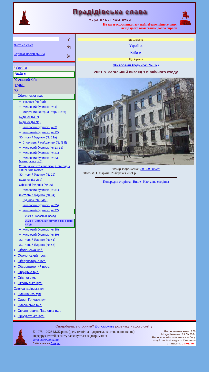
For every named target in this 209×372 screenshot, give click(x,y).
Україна (21, 68)
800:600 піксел (150, 169)
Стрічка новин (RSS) (29, 54)
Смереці (56, 368)
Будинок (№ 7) (29, 120)
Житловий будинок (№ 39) (41, 250)
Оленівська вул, (30, 316)
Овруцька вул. (28, 292)
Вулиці (20, 85)
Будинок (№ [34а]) (35, 212)
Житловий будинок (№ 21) (41, 160)
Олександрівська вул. (30, 310)
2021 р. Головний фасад (40, 229)
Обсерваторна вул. (32, 279)
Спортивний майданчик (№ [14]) (45, 148)
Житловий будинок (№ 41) (37, 255)
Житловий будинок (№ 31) (41, 201)
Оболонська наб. (30, 267)
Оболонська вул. (30, 96)
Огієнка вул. (27, 298)
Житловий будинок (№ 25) (37, 183)
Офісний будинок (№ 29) (36, 195)
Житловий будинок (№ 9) (40, 131)
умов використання (46, 364)
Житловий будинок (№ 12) (41, 137)
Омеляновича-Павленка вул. (39, 334)
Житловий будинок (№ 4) (40, 108)
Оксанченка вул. (30, 304)
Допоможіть (104, 351)
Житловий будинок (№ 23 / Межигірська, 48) (39, 167)
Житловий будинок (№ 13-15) (43, 154)
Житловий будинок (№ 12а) (38, 143)
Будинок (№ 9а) (29, 125)
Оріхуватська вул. (31, 341)
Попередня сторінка (117, 181)
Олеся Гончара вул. (32, 322)
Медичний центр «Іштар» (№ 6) (44, 114)
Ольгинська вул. (30, 328)
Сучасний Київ (26, 79)
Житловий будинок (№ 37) (41, 223)
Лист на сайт (23, 45)
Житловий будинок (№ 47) (37, 261)
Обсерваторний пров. (34, 285)
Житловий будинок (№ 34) (37, 206)
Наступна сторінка (156, 181)
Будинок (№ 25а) (30, 189)
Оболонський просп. (33, 273)
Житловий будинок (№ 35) (41, 218)
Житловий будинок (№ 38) (41, 244)
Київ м (21, 74)
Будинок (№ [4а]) (34, 103)
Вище (137, 181)
